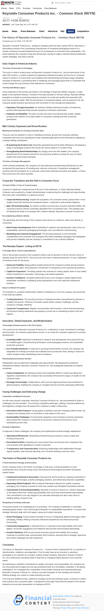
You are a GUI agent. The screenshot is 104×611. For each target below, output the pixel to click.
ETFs (18, 8)
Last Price (6, 18)
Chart (41, 31)
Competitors (83, 31)
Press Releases (50, 8)
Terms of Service (82, 608)
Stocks (4, 8)
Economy (26, 8)
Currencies (37, 8)
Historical (52, 31)
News (11, 8)
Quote (5, 31)
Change (20, 18)
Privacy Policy (66, 608)
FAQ (62, 31)
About (71, 31)
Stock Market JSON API (62, 596)
